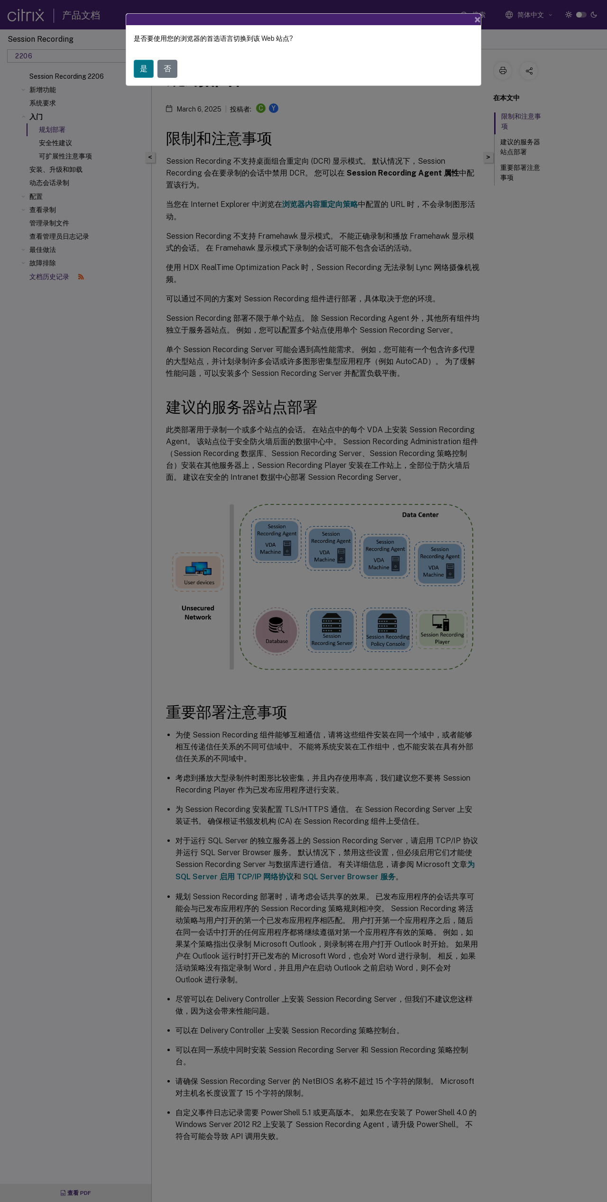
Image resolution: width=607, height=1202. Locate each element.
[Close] (477, 19)
